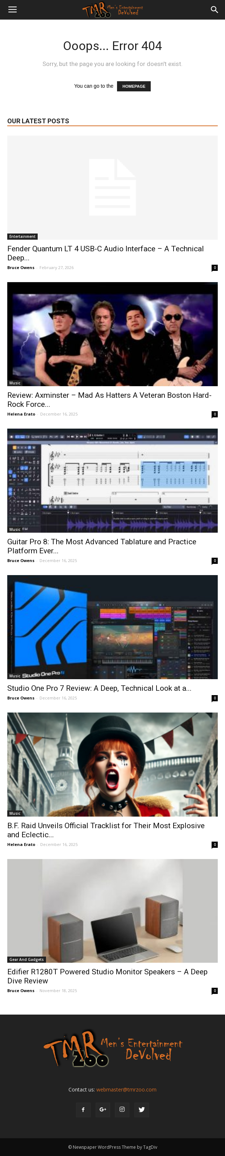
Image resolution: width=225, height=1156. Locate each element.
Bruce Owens (20, 267)
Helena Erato (21, 414)
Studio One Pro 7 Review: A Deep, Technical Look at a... (99, 688)
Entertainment (22, 236)
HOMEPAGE (133, 86)
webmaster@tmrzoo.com (126, 1089)
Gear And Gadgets (26, 959)
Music (14, 382)
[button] (215, 10)
